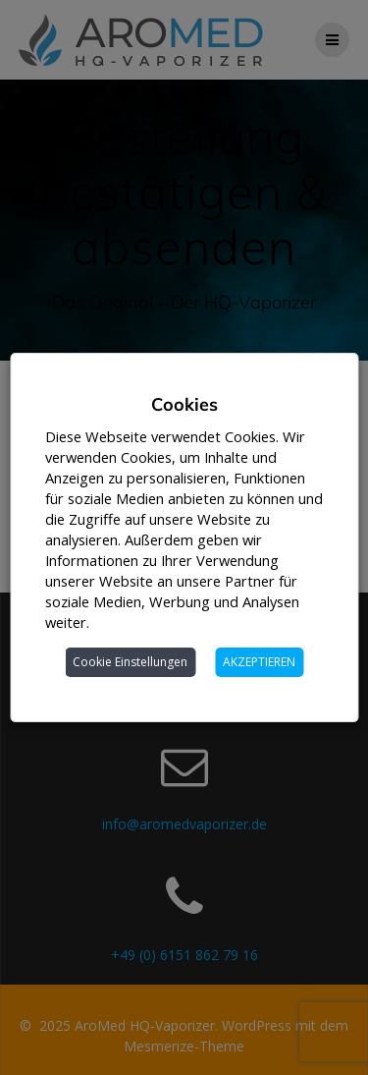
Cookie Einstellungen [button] (130, 661)
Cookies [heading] (184, 404)
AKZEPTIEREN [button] (259, 661)
